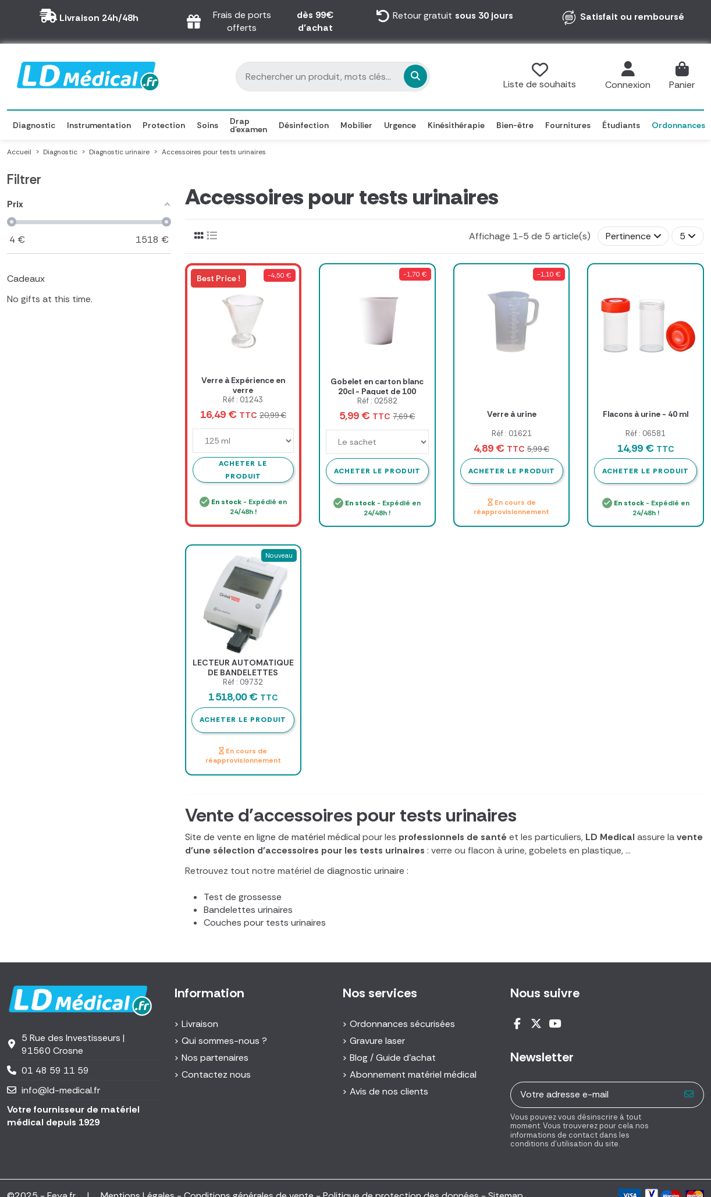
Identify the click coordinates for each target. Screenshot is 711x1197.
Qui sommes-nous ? (224, 1041)
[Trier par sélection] (634, 235)
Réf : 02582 (377, 401)
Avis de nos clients (389, 1091)
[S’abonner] (689, 1094)
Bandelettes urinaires (248, 910)
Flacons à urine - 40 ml (645, 414)
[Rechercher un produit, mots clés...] (351, 76)
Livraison (200, 1024)
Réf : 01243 (243, 400)
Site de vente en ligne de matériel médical (272, 837)
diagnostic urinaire (365, 871)
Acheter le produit (377, 471)
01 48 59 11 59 (55, 1070)
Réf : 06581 (645, 433)
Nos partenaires (215, 1057)
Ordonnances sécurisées (402, 1024)
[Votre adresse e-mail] (593, 1094)
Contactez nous (216, 1074)
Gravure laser (377, 1041)
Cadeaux (26, 278)
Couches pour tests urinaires (265, 922)
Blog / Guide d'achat (393, 1057)
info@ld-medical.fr (61, 1090)
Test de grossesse (243, 897)
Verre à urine (511, 414)
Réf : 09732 (243, 682)
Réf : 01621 (512, 433)
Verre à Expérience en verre (243, 385)
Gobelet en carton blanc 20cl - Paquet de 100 (377, 386)
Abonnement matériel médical (413, 1074)
